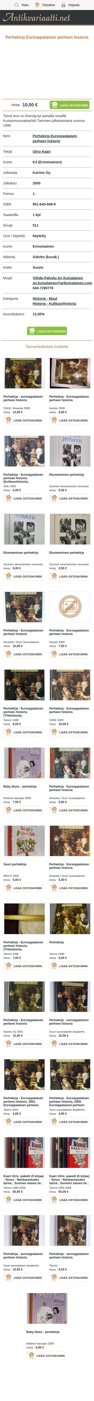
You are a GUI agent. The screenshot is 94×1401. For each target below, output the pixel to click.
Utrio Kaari (42, 152)
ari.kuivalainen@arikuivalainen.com (62, 283)
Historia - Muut (45, 299)
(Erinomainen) (50, 162)
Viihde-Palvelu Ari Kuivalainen (58, 278)
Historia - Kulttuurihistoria (54, 304)
